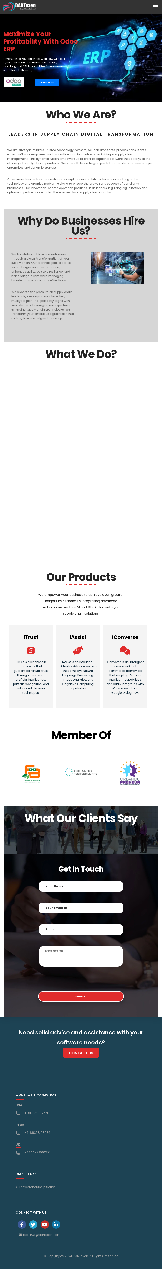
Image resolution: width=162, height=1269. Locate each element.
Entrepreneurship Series (37, 1187)
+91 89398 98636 (37, 1132)
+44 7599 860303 (37, 1152)
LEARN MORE (47, 82)
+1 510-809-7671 (36, 1113)
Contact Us (81, 1052)
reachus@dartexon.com (41, 1235)
